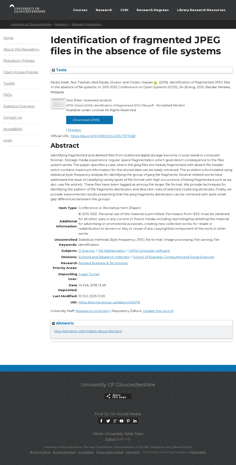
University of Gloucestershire (31, 24)
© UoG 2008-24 (40, 452)
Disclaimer (133, 452)
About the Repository (21, 49)
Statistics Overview (18, 106)
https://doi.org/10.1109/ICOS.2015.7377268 (103, 136)
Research (104, 10)
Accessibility (13, 129)
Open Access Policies (20, 72)
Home (8, 38)
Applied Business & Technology (103, 263)
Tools (59, 70)
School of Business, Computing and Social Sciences (173, 257)
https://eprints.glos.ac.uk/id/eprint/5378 (109, 302)
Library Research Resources (201, 10)
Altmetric (63, 323)
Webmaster (198, 452)
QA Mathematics (111, 251)
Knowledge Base (64, 452)
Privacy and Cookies (110, 452)
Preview (74, 130)
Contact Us (12, 118)
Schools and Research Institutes (103, 257)
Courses (80, 10)
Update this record (158, 311)
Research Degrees (153, 10)
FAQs (7, 95)
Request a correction (92, 311)
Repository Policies (18, 61)
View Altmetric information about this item (88, 331)
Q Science (86, 251)
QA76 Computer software (149, 251)
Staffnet (110, 439)
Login (8, 140)
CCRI (124, 10)
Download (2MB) (86, 120)
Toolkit (9, 83)
